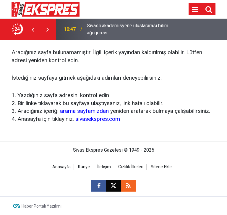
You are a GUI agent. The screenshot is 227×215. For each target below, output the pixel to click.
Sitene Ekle (161, 166)
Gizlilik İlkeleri (130, 166)
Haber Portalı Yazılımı (41, 206)
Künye (84, 166)
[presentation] (32, 29)
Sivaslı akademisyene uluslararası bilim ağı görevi (127, 29)
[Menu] (195, 9)
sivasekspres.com (97, 118)
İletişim (104, 166)
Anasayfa (61, 166)
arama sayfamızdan (84, 111)
